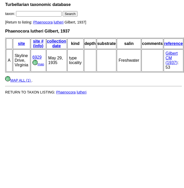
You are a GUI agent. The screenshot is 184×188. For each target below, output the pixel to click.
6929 (37, 57)
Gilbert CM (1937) (171, 58)
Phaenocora (43, 22)
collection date (56, 43)
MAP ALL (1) (18, 80)
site (21, 43)
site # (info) (38, 43)
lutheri (58, 22)
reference (173, 43)
